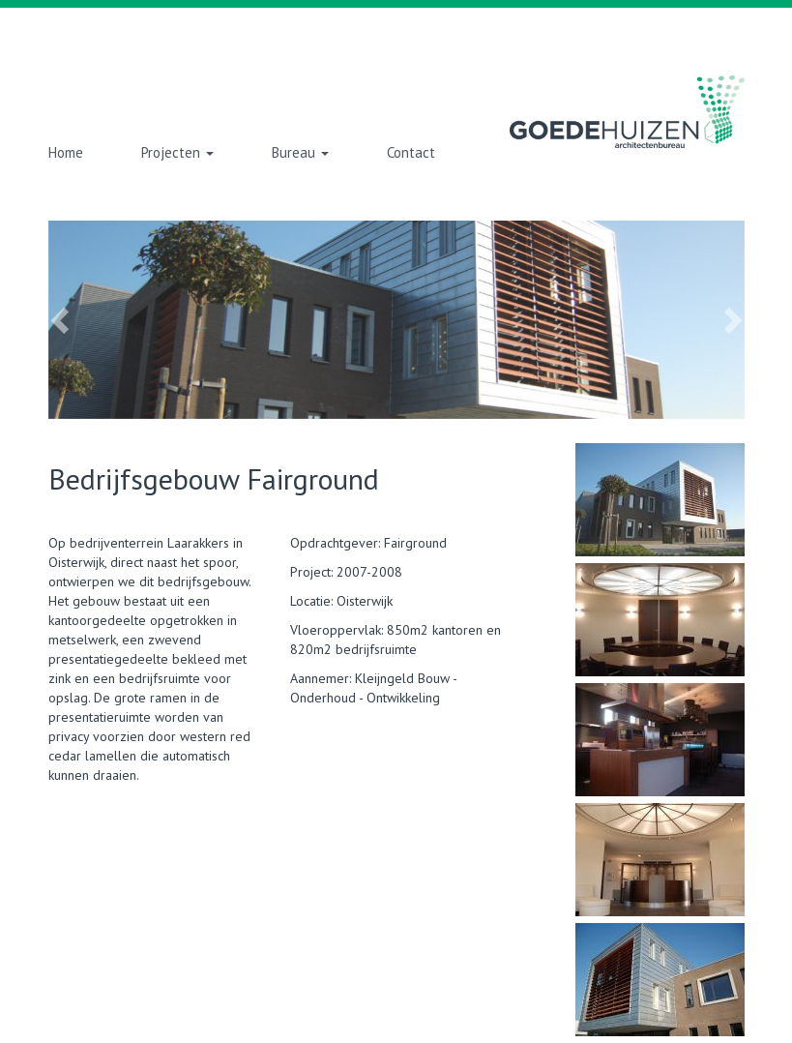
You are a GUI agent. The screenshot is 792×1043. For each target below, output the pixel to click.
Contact (411, 152)
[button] (100, 320)
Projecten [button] (177, 152)
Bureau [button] (300, 152)
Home (65, 152)
